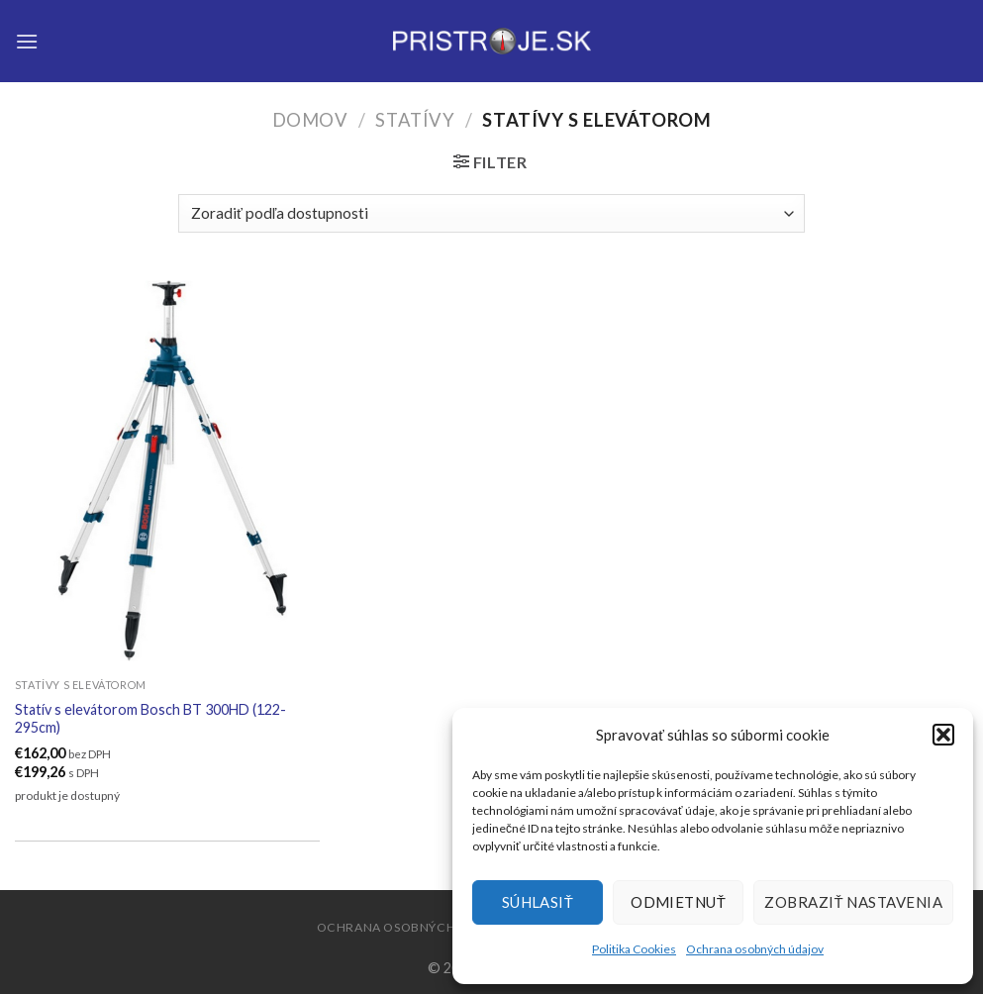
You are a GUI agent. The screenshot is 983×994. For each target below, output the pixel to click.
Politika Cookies (634, 949)
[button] (943, 735)
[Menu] (27, 41)
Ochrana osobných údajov (755, 949)
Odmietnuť (678, 902)
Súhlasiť (538, 902)
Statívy (414, 120)
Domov (310, 120)
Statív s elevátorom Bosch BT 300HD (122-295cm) (150, 719)
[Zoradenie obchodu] (491, 213)
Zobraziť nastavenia (853, 902)
